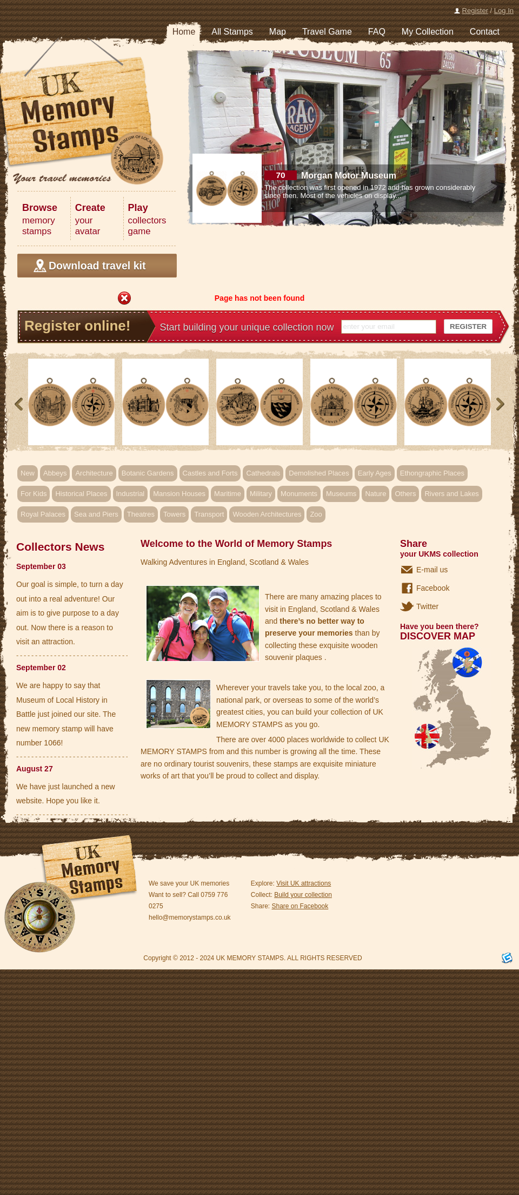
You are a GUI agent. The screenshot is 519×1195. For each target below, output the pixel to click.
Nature (375, 494)
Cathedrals (263, 473)
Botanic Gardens (148, 473)
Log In (504, 10)
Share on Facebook (300, 906)
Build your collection (303, 895)
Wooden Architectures (266, 514)
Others (405, 494)
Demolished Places (319, 473)
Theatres (141, 514)
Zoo (316, 514)
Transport (209, 514)
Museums (341, 494)
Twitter (427, 606)
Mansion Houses (179, 494)
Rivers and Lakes (451, 494)
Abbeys (54, 473)
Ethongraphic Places (432, 473)
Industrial (130, 494)
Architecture (93, 473)
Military (261, 494)
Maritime (227, 494)
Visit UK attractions (303, 883)
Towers (174, 514)
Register (475, 10)
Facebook (432, 588)
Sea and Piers (96, 514)
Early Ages (374, 473)
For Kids (33, 494)
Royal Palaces (43, 514)
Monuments (299, 494)
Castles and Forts (210, 473)
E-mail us (432, 569)
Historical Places (81, 494)
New (28, 473)
